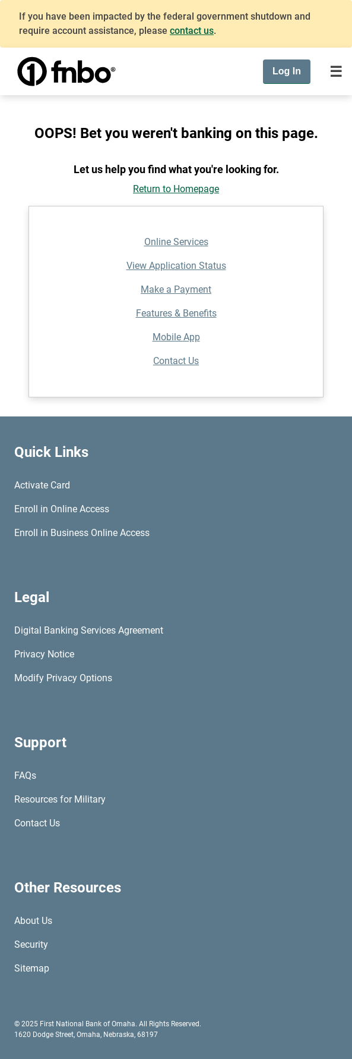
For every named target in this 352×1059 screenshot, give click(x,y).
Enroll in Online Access (61, 509)
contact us (192, 30)
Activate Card (42, 485)
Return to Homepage (176, 189)
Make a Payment (176, 289)
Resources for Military (60, 799)
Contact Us (176, 360)
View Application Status (176, 265)
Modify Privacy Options (63, 678)
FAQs (25, 775)
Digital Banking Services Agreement (88, 630)
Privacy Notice (44, 654)
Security (31, 944)
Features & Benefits (176, 313)
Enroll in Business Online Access (82, 532)
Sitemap (31, 968)
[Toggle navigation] (336, 71)
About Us (33, 920)
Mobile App (176, 337)
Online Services (176, 241)
